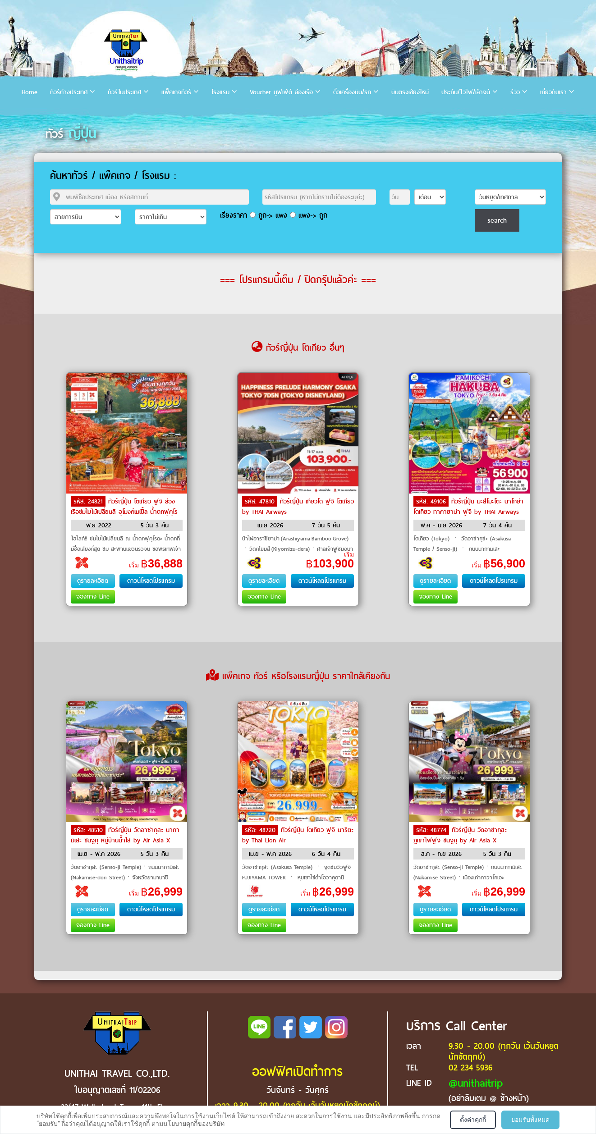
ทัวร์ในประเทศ (124, 92)
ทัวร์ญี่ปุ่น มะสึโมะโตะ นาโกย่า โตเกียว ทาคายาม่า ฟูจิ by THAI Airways (468, 506)
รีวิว (515, 92)
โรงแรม (220, 92)
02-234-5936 (470, 1067)
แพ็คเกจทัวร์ (176, 92)
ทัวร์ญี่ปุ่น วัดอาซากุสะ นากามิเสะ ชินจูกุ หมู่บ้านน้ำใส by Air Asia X (125, 835)
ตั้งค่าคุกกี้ (473, 1119)
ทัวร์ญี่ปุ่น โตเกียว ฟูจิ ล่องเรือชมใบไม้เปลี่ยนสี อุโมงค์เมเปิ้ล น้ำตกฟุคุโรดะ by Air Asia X (124, 511)
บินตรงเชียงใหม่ (410, 92)
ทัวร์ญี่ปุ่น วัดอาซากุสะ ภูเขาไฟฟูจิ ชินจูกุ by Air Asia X (460, 835)
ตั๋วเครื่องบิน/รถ (352, 92)
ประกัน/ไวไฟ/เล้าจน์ (465, 92)
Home (29, 92)
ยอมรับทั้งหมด (530, 1119)
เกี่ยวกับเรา (553, 92)
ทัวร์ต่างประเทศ (68, 92)
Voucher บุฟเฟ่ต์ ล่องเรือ (281, 92)
